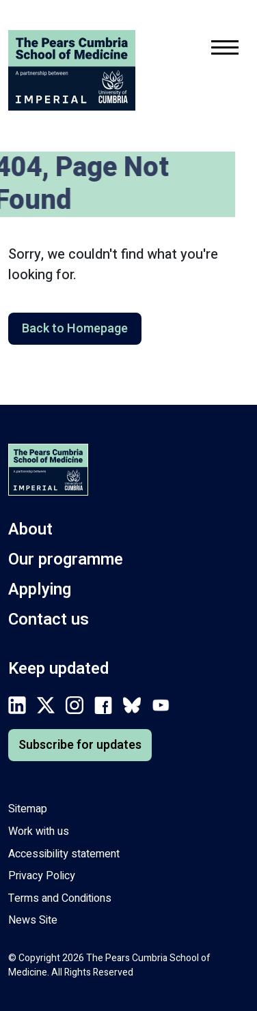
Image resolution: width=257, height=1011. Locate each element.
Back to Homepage (75, 328)
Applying (39, 589)
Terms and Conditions (59, 898)
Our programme (65, 559)
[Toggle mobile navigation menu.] (225, 50)
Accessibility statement (64, 854)
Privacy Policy (41, 876)
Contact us (48, 619)
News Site (32, 920)
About (30, 529)
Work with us (38, 831)
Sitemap (27, 809)
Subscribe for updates (79, 745)
